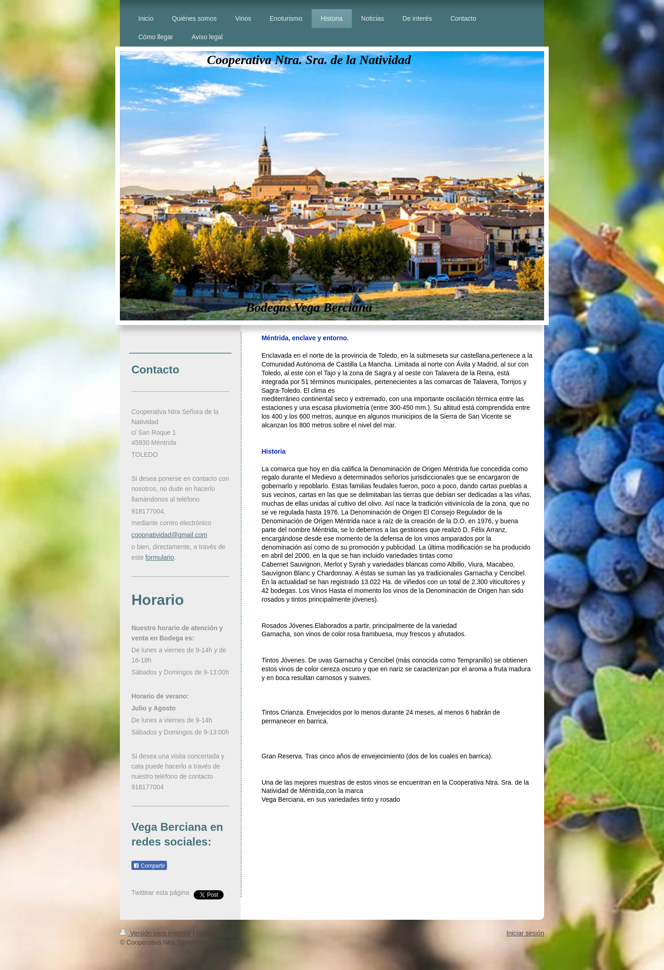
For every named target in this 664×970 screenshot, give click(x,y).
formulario (159, 557)
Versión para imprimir (156, 933)
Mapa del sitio (216, 933)
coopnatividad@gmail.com (169, 534)
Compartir (149, 866)
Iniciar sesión (525, 933)
